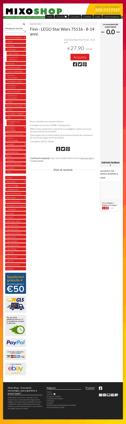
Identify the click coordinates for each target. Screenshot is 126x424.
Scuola (9, 177)
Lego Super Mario (13, 221)
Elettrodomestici (13, 265)
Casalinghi (10, 144)
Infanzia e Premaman (14, 106)
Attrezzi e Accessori (15, 134)
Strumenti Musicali (13, 193)
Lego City (10, 253)
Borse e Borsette (14, 164)
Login (97, 16)
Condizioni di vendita (55, 398)
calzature (11, 160)
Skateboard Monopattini (12, 96)
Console (10, 213)
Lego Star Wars (35, 24)
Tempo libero (11, 181)
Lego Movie (11, 237)
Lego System (37, 160)
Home (49, 16)
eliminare (10, 269)
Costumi (9, 217)
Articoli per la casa (14, 148)
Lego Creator (11, 257)
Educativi (11, 63)
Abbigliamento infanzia (14, 123)
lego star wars (86, 158)
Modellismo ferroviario (12, 86)
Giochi (9, 41)
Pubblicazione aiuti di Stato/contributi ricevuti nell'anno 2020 (61, 406)
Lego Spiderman (12, 245)
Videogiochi (11, 209)
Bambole (10, 45)
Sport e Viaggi (12, 185)
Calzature (11, 168)
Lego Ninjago (11, 249)
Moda (8, 156)
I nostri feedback (111, 16)
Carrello (61, 16)
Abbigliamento (13, 189)
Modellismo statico (14, 81)
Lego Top (10, 261)
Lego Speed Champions (13, 58)
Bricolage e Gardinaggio (11, 129)
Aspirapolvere (12, 152)
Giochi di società (13, 67)
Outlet (9, 102)
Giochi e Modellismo (14, 37)
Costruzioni (11, 49)
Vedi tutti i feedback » (110, 163)
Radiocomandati (13, 92)
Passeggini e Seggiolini (15, 114)
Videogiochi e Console (15, 205)
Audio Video (11, 197)
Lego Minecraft (12, 229)
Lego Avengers (12, 241)
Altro (9, 118)
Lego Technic (13, 53)
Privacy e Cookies (54, 396)
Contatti (87, 16)
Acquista (79, 57)
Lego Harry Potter (13, 233)
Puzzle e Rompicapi (14, 71)
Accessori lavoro (13, 201)
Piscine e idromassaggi (12, 139)
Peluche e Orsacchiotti (12, 76)
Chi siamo (75, 16)
